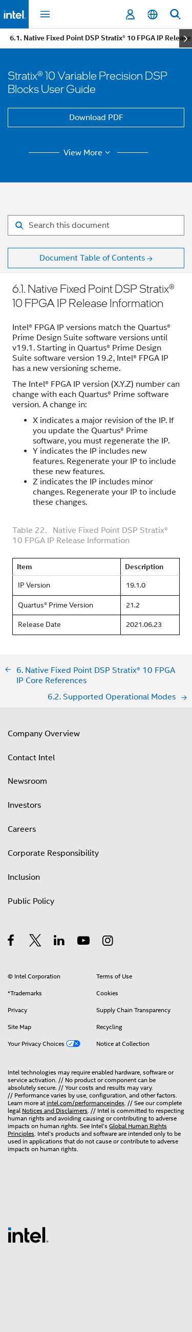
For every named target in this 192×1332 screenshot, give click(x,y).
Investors (24, 805)
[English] (152, 15)
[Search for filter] (96, 225)
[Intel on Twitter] (36, 942)
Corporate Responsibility (53, 853)
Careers (22, 829)
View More (88, 153)
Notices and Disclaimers (55, 1110)
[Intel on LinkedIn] (60, 942)
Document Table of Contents (92, 258)
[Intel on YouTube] (84, 942)
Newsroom (27, 781)
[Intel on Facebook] (11, 942)
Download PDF (96, 117)
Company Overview (44, 734)
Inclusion (24, 877)
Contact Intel (31, 758)
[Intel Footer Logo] (28, 1234)
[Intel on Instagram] (108, 942)
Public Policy (31, 901)
